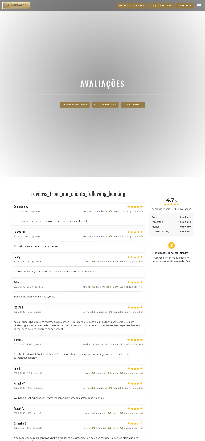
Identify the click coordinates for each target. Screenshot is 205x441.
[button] (199, 5)
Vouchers (185, 5)
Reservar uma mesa (131, 5)
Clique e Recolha (161, 5)
